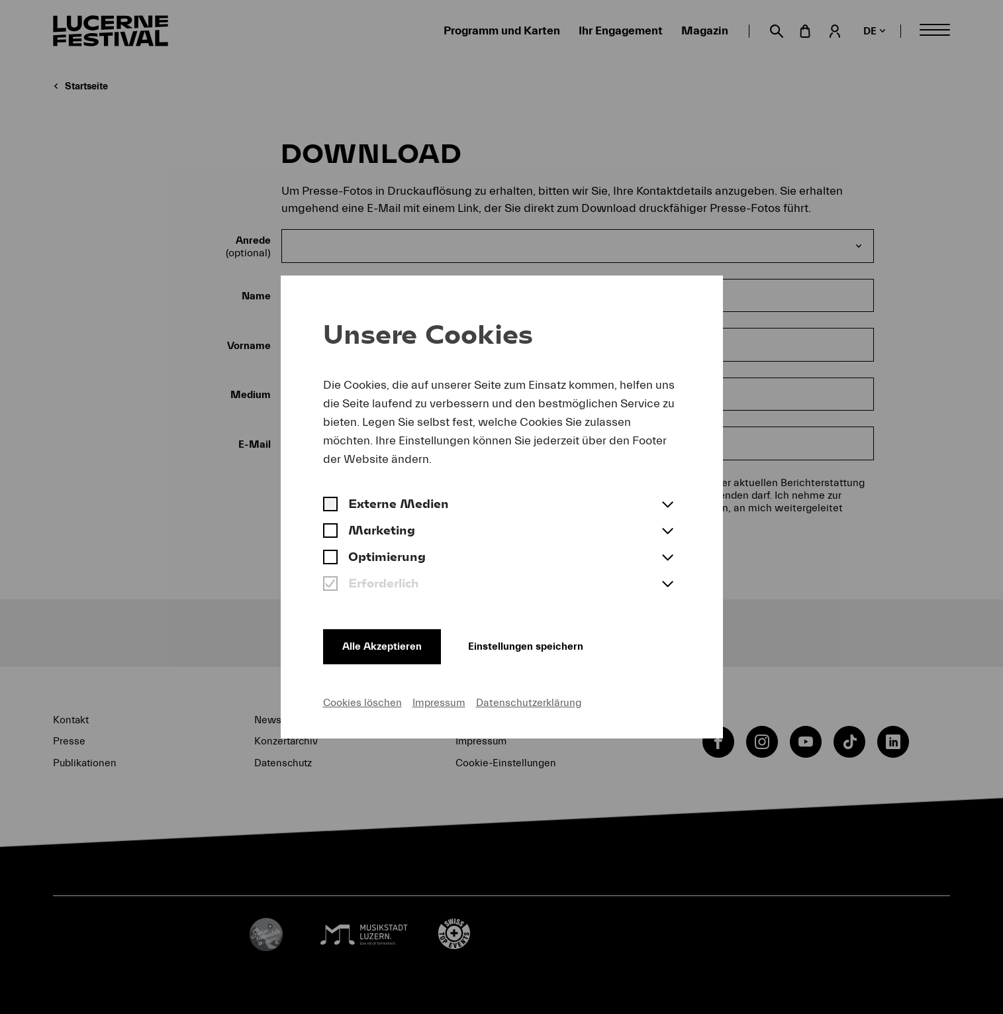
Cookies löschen (362, 702)
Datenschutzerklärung (528, 702)
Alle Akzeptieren (384, 645)
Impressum (438, 702)
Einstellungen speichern (537, 645)
